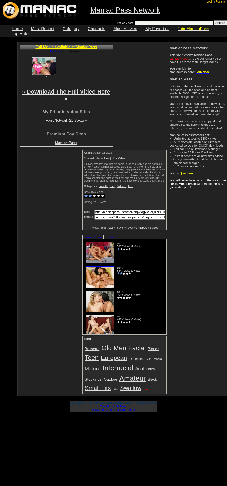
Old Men (122, 186)
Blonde (153, 349)
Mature (92, 368)
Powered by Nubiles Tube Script (113, 410)
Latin (115, 389)
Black (152, 379)
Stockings (93, 379)
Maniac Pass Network (125, 10)
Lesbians (157, 359)
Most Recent (42, 28)
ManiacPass (102, 158)
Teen (130, 186)
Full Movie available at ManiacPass (66, 47)
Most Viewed (125, 28)
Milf (148, 359)
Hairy (112, 186)
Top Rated (21, 33)
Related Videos (92, 237)
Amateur (132, 378)
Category (71, 28)
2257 (112, 227)
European (114, 357)
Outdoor (110, 379)
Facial (137, 348)
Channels (96, 28)
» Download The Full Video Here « (66, 95)
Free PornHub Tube (113, 406)
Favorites (109, 237)
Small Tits (98, 387)
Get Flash (55, 51)
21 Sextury (78, 120)
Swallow (130, 388)
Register (220, 1)
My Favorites (157, 28)
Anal (139, 368)
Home (17, 28)
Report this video (148, 227)
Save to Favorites (127, 227)
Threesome (137, 359)
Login (210, 1)
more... (147, 389)
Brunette (103, 186)
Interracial (118, 368)
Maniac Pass (66, 143)
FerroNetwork (57, 120)
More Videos (119, 158)
